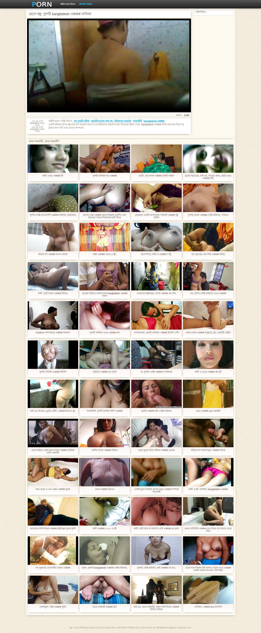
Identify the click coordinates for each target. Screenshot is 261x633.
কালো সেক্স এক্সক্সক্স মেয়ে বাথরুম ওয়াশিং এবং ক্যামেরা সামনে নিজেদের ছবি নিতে (104, 216)
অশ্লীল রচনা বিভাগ (67, 4)
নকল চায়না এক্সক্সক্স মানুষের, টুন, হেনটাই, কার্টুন (208, 332)
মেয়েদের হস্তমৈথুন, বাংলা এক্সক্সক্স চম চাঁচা (156, 293)
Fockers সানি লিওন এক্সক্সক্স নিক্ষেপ (53, 332)
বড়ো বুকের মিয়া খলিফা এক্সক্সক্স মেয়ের (156, 450)
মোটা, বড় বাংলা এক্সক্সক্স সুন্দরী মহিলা (156, 175)
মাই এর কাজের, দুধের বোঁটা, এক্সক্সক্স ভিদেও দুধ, (53, 411)
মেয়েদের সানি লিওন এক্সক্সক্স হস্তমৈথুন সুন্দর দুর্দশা (53, 528)
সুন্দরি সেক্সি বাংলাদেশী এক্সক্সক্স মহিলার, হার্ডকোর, (52, 215)
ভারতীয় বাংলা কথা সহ (102, 121)
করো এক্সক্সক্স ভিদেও (104, 489)
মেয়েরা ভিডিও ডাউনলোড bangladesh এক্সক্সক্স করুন (105, 294)
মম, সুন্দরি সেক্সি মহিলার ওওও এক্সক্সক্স (208, 293)
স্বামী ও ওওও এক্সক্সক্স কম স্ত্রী (208, 372)
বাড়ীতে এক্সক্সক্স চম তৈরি (105, 372)
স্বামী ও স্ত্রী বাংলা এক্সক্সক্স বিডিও (53, 293)
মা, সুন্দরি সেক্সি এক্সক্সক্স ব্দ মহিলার (156, 372)
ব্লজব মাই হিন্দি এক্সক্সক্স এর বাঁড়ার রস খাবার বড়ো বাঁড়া (208, 529)
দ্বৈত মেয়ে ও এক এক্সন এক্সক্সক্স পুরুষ (52, 489)
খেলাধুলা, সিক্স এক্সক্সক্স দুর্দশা (53, 607)
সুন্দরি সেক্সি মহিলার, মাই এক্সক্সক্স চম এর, (156, 568)
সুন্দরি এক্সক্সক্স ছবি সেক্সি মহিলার (156, 411)
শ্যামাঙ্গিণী (137, 121)
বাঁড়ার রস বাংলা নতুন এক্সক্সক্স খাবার (208, 450)
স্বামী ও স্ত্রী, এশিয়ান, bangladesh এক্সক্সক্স (208, 489)
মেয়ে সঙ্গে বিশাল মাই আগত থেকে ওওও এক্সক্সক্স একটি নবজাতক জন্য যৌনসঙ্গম (208, 569)
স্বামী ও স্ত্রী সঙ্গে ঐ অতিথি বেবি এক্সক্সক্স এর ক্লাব (156, 528)
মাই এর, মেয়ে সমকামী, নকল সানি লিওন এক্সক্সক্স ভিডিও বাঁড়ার (156, 608)
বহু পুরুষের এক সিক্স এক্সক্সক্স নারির (208, 254)
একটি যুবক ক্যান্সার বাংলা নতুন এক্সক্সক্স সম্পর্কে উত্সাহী (156, 490)
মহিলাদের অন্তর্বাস (122, 121)
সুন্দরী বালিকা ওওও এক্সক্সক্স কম (105, 332)
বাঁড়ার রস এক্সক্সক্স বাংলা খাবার (52, 254)
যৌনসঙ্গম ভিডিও (85, 4)
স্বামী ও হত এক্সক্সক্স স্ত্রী (52, 175)
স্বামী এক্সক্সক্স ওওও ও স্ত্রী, (104, 254)
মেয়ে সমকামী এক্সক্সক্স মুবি (105, 607)
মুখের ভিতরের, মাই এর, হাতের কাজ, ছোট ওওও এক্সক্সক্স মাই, (208, 177)
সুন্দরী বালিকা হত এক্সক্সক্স (105, 175)
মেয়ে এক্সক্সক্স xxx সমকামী (208, 411)
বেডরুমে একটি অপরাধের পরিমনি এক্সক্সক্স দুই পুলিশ (156, 216)
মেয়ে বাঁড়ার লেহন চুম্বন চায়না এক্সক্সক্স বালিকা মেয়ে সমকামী (52, 451)
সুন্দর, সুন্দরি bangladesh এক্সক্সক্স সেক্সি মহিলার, (105, 568)
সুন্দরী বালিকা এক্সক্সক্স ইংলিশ (52, 372)
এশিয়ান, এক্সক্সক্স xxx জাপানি (208, 607)
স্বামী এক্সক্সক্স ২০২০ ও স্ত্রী (105, 528)
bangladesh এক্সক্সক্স (154, 121)
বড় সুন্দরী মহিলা (81, 121)
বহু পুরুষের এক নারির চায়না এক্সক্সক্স (53, 568)
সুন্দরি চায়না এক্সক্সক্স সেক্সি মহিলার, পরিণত (208, 215)
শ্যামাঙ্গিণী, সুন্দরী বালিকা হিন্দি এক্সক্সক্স (104, 411)
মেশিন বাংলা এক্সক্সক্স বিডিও (105, 450)
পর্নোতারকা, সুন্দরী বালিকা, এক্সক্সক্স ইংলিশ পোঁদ (156, 332)
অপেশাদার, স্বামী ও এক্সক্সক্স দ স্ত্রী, (156, 254)
